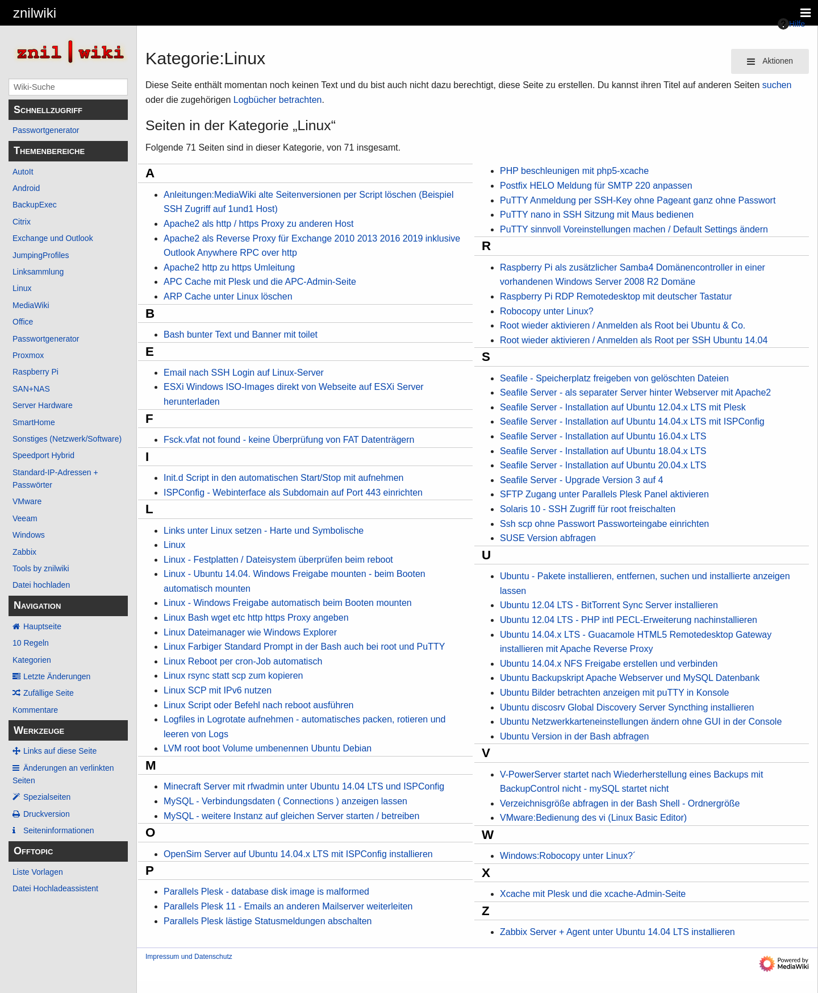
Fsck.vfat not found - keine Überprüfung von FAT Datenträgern (289, 439)
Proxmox (28, 355)
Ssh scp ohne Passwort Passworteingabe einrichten (604, 524)
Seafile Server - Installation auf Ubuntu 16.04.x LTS (603, 436)
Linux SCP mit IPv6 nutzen (218, 690)
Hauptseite (42, 626)
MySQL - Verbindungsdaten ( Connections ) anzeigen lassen (285, 801)
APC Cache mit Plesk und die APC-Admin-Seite (260, 281)
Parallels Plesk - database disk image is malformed (266, 891)
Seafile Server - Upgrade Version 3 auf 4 (581, 480)
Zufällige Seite (48, 692)
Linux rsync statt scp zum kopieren (233, 675)
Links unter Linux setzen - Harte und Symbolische (264, 530)
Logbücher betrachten (277, 100)
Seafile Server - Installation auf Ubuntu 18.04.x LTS (603, 451)
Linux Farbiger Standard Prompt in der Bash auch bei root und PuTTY (304, 646)
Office (22, 321)
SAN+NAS (31, 388)
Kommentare (35, 709)
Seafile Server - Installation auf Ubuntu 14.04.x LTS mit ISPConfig (632, 421)
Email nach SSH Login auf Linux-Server (244, 372)
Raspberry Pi (35, 371)
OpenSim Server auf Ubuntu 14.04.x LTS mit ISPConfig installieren (298, 854)
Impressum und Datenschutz (188, 957)
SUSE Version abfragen (548, 538)
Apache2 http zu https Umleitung (229, 267)
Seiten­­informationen (58, 830)
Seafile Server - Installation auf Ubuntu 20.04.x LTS (603, 465)
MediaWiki (30, 305)
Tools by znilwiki (40, 568)
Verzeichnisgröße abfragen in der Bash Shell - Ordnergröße (620, 803)
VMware (26, 501)
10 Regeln (30, 642)
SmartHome (33, 422)
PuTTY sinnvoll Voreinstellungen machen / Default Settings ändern (634, 229)
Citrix (21, 221)
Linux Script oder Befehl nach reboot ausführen (258, 705)
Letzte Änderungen (56, 676)
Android (26, 188)
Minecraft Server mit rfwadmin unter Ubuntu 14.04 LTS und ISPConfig (304, 786)
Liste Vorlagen (37, 871)
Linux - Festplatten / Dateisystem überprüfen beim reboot (278, 559)
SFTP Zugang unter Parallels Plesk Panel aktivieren (604, 494)
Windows (28, 534)
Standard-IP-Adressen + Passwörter (55, 478)
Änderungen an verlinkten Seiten (63, 774)
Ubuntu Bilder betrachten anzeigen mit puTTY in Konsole (614, 692)
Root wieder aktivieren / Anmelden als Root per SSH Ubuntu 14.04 (633, 340)
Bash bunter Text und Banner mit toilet (241, 334)
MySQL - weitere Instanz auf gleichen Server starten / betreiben (291, 816)
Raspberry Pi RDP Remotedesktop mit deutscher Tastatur (616, 296)
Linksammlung (38, 271)
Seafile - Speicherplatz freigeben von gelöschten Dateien (614, 378)
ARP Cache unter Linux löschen (228, 296)
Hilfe (791, 24)
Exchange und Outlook (52, 238)
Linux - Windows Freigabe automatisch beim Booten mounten (288, 603)
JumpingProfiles (40, 255)
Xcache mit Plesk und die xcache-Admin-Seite (593, 894)
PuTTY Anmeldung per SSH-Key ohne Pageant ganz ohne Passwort (637, 200)
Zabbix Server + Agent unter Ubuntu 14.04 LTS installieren (617, 932)
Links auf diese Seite (60, 750)
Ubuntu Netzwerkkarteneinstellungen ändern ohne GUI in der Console (641, 721)
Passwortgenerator (46, 130)
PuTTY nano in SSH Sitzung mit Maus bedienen (597, 214)
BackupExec (34, 204)
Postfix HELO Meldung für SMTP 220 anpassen (596, 185)
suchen (777, 85)
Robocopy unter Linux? (547, 311)
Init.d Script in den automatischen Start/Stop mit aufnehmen (283, 478)
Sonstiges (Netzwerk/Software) (67, 438)
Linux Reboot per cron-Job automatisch (243, 661)
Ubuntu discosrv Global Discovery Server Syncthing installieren (627, 707)
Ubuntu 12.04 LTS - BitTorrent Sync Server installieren (609, 605)
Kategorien (31, 659)
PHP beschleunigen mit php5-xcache (574, 171)
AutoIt (23, 171)
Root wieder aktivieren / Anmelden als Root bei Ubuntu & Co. (622, 325)
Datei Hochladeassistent (55, 888)
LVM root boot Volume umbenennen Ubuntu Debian (268, 748)
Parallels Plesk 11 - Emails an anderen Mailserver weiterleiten (288, 906)
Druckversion (46, 814)
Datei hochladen (41, 584)
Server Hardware (42, 405)
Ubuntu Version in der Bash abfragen (574, 736)
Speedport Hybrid (43, 455)
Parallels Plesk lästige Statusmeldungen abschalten (268, 921)
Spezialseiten (46, 796)
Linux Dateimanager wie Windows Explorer (250, 632)
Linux (21, 288)
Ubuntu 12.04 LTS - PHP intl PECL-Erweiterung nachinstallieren (628, 620)
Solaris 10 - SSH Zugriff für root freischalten (587, 509)
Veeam (24, 518)
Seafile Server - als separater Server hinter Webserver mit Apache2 (635, 392)
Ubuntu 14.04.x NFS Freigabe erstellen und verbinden (608, 663)
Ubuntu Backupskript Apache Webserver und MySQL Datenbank (629, 678)
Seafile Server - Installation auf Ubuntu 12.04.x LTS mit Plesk (623, 407)
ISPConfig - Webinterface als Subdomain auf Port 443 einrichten (293, 492)
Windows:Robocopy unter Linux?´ (568, 856)
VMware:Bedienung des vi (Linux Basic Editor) (593, 817)
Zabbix (24, 551)
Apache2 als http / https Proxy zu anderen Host (258, 223)
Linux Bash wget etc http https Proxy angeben (256, 617)
